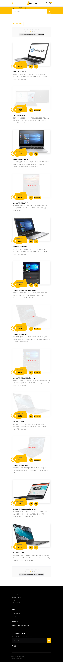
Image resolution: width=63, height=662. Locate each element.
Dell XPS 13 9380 (18, 422)
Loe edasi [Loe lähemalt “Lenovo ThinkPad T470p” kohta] (37, 197)
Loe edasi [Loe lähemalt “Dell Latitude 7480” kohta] (37, 110)
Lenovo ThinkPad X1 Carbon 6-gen (24, 290)
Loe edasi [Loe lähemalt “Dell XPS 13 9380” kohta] (37, 416)
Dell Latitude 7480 (19, 115)
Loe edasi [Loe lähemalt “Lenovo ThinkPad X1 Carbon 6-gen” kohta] (37, 372)
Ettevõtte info (16, 613)
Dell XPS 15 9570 (18, 553)
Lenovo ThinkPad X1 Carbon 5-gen (24, 509)
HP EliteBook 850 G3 (20, 247)
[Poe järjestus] (31, 34)
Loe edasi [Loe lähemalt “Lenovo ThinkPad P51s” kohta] (37, 460)
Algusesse (15, 8)
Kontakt (14, 616)
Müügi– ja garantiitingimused (20, 625)
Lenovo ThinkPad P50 (20, 334)
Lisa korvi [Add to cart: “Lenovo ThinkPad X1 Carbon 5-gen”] (36, 504)
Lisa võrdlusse (31, 67)
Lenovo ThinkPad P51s (20, 465)
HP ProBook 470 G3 (19, 72)
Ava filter (17, 24)
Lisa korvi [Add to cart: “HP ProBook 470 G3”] (36, 67)
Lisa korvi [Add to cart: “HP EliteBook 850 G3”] (36, 241)
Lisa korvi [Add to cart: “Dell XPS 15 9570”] (36, 548)
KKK (13, 628)
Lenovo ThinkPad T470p (21, 203)
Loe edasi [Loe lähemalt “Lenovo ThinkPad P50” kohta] (37, 329)
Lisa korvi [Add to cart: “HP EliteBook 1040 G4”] (36, 154)
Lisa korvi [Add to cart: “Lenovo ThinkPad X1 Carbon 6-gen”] (36, 285)
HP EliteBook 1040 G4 (20, 159)
